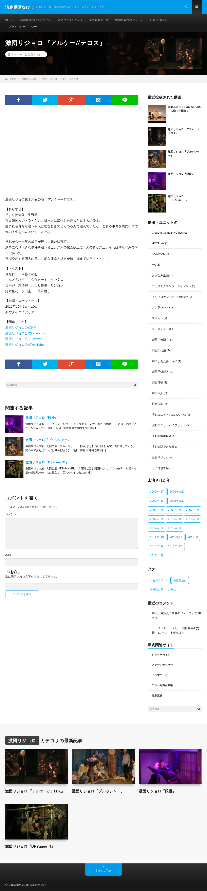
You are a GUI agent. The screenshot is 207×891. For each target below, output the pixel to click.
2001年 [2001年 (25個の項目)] (177, 489)
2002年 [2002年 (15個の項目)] (157, 498)
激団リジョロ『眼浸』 (41, 419)
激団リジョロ (35, 56)
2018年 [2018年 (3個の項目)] (156, 553)
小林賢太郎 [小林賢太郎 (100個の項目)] (156, 587)
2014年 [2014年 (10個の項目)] (157, 535)
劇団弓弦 (157, 381)
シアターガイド (161, 652)
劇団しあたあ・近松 (164, 360)
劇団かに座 (159, 350)
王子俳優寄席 (160, 466)
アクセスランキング (70, 20)
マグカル (157, 318)
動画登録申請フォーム (129, 20)
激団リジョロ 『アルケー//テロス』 (35, 788)
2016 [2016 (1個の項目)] (193, 535)
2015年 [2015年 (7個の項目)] (176, 535)
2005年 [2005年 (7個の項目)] (174, 507)
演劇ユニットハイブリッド (169, 424)
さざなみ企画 (160, 276)
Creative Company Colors (168, 234)
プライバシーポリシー (22, 27)
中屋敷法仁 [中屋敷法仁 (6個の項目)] (180, 578)
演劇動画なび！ (39, 881)
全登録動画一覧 (99, 20)
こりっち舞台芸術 (162, 682)
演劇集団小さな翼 (163, 445)
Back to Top (103, 867)
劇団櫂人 (157, 392)
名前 (8, 556)
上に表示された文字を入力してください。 (32, 578)
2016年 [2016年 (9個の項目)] (156, 544)
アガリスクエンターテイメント (171, 287)
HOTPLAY (158, 244)
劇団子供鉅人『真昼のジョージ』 (173, 611)
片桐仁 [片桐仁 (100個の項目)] (172, 587)
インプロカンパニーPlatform (170, 297)
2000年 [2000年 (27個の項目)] (157, 489)
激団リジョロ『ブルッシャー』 (48, 441)
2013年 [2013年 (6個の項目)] (174, 526)
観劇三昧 (157, 693)
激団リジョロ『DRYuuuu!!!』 (47, 464)
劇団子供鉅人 (160, 371)
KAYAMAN (159, 255)
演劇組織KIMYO (162, 434)
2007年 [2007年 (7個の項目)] (192, 507)
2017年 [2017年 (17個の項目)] (175, 544)
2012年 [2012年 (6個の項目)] (156, 526)
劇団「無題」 (160, 339)
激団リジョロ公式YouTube (24, 346)
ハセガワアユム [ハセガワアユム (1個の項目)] (159, 578)
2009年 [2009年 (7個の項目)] (156, 516)
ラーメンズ (159, 329)
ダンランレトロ (162, 308)
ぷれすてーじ (160, 672)
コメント (11, 516)
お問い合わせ (158, 20)
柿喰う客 (157, 403)
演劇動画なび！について (35, 20)
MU (154, 265)
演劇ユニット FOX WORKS (169, 413)
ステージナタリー (162, 662)
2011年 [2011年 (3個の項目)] (192, 516)
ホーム (9, 20)
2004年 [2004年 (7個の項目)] (156, 507)
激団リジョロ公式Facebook (25, 335)
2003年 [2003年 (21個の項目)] (177, 498)
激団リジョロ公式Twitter (23, 340)
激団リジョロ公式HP (20, 329)
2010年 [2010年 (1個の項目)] (174, 516)
